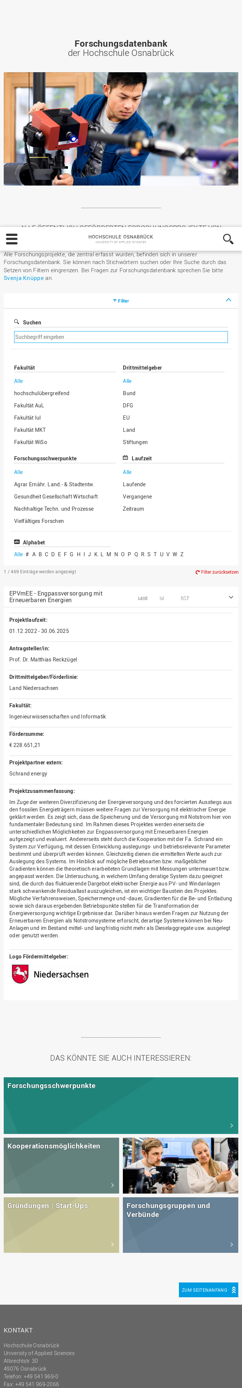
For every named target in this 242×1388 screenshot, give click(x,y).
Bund (129, 181)
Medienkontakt (26, 1275)
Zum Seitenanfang (204, 1078)
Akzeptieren (215, 1342)
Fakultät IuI (27, 205)
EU (126, 205)
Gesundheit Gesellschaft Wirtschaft (56, 284)
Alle (18, 169)
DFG (128, 193)
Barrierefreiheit (27, 1283)
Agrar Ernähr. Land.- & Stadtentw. (54, 272)
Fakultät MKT (30, 217)
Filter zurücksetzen (220, 360)
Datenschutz (60, 1375)
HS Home (20, 1251)
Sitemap (18, 1259)
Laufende (134, 272)
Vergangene (137, 284)
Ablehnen (172, 1342)
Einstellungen (127, 1342)
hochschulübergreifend (41, 181)
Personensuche (27, 1267)
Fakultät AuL (29, 193)
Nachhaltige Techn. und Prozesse (54, 296)
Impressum (23, 1375)
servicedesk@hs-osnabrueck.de (58, 1180)
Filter (123, 89)
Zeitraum (133, 296)
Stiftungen (135, 230)
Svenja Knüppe (24, 66)
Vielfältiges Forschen (39, 309)
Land (129, 217)
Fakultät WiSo (30, 230)
